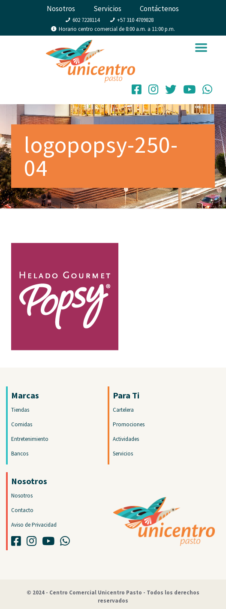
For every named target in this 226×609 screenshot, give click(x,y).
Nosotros (61, 8)
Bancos (19, 453)
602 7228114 (85, 20)
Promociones (129, 424)
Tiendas (20, 409)
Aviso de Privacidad (34, 524)
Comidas (21, 424)
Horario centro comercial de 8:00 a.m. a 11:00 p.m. (117, 29)
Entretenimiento (29, 439)
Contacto (22, 510)
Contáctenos (159, 8)
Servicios (107, 8)
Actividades (126, 439)
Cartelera (123, 409)
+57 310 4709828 (135, 20)
